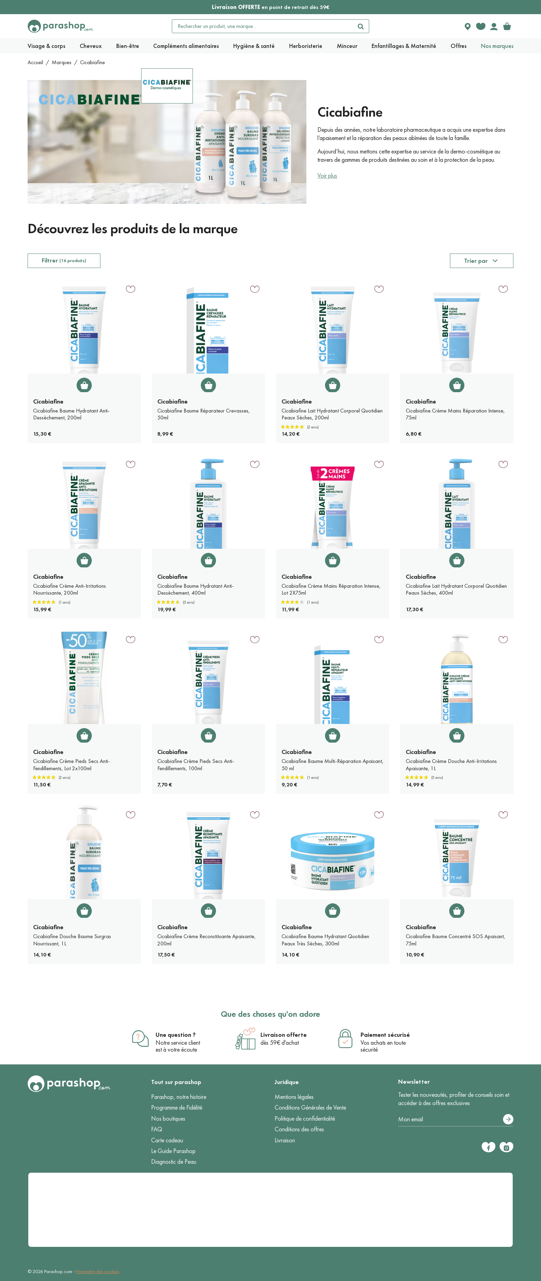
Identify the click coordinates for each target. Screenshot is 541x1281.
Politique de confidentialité (305, 1118)
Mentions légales (294, 1097)
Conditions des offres (299, 1129)
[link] (506, 26)
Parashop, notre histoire (178, 1097)
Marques (61, 62)
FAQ (156, 1129)
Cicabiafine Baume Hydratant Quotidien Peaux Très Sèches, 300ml (325, 940)
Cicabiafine (48, 401)
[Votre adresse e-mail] (455, 1119)
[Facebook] (488, 1147)
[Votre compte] (493, 26)
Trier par (476, 261)
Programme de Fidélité (176, 1107)
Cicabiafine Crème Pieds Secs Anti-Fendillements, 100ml (195, 765)
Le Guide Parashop (173, 1151)
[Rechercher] (360, 26)
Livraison (285, 1140)
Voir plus (327, 175)
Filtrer (64, 260)
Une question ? (176, 1035)
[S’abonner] (508, 1119)
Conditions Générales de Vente (310, 1107)
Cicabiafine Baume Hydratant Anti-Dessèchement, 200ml (71, 414)
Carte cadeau (167, 1140)
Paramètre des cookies (97, 1271)
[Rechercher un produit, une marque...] (262, 26)
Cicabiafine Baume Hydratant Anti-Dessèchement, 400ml (195, 589)
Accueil (35, 62)
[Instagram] (506, 1147)
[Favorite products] (480, 26)
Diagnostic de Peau (173, 1161)
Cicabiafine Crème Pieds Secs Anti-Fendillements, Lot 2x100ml (71, 765)
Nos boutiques (168, 1118)
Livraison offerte (283, 1035)
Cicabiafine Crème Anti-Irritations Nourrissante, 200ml (69, 589)
